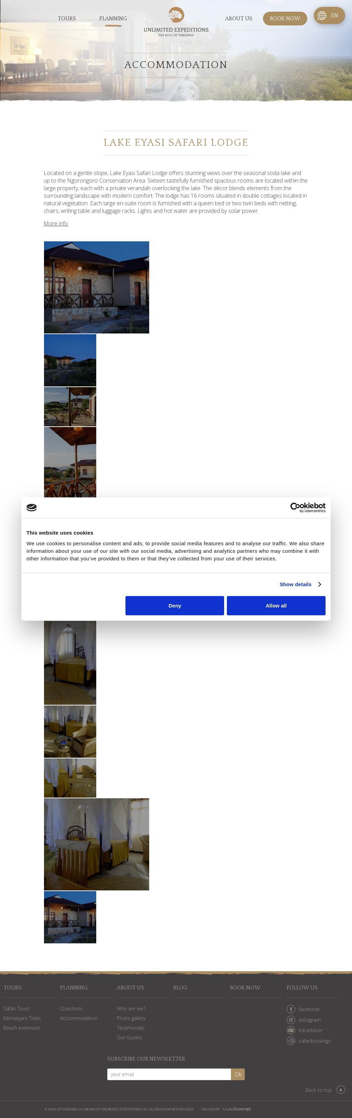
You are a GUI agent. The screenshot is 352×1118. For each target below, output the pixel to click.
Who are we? (131, 1008)
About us (238, 18)
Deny (175, 605)
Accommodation (78, 1018)
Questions (71, 1008)
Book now (285, 18)
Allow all (276, 605)
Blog (180, 988)
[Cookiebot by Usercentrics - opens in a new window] (295, 508)
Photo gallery (131, 1018)
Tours (67, 18)
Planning (113, 18)
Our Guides (129, 1037)
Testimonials (131, 1027)
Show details (296, 584)
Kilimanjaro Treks (22, 1018)
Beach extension (21, 1027)
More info (56, 223)
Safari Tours (16, 1008)
